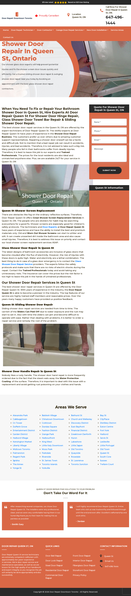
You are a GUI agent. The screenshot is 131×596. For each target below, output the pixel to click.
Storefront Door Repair (84, 570)
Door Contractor (44, 30)
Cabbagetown (20, 419)
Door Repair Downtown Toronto (64, 592)
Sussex (103, 460)
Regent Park (19, 457)
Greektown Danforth (81, 434)
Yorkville (46, 468)
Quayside (75, 453)
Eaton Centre (106, 427)
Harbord (104, 434)
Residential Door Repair (57, 570)
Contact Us (8, 37)
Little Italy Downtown (52, 445)
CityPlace (104, 419)
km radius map (109, 216)
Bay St (103, 415)
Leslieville (104, 442)
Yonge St (17, 468)
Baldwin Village (49, 415)
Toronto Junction (79, 464)
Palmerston (18, 453)
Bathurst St (76, 415)
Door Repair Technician (22, 30)
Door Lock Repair (54, 560)
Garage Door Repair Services (69, 30)
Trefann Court (107, 464)
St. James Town (49, 460)
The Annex (18, 464)
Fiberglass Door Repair (84, 565)
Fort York (104, 430)
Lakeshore (76, 442)
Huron (74, 438)
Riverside (46, 457)
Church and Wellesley (81, 419)
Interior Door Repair (82, 560)
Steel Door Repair (54, 565)
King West (47, 442)
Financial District (79, 430)
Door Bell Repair (53, 556)
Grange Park (48, 434)
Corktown (47, 423)
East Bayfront (78, 427)
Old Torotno (77, 449)
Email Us (109, 561)
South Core (105, 457)
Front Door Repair (82, 556)
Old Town (104, 449)
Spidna (16, 460)
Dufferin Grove (20, 427)
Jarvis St (104, 438)
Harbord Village (20, 438)
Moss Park (47, 449)
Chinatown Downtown (53, 419)
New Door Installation (97, 30)
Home (6, 30)
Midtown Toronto (21, 449)
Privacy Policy (79, 575)
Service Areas (117, 30)
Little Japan (77, 445)
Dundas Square (49, 427)
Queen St (104, 453)
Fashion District (49, 430)
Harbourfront (48, 438)
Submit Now (109, 170)
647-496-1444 (111, 566)
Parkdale (46, 453)
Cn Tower (17, 423)
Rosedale (75, 457)
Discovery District (79, 423)
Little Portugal (107, 445)
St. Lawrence (77, 460)
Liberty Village (20, 445)
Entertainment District (24, 430)
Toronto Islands (49, 464)
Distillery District (108, 423)
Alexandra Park (20, 415)
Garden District (20, 434)
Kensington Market (22, 442)
